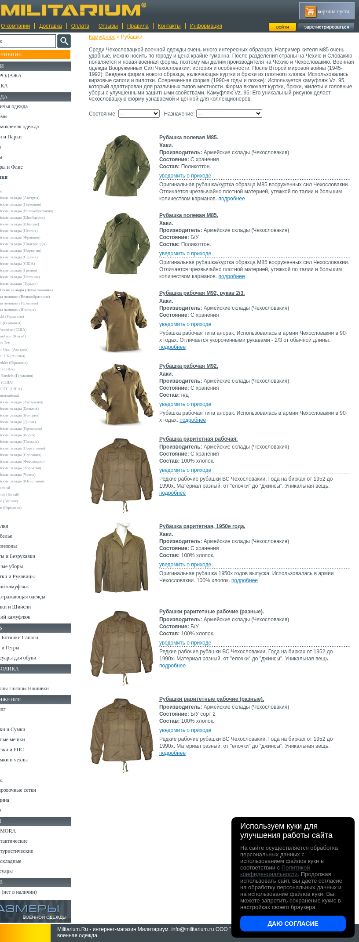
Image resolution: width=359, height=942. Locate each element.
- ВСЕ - (16, 184)
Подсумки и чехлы (27, 760)
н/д (12, 514)
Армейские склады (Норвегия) (36, 250)
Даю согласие (293, 923)
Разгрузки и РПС (25, 749)
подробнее (284, 205)
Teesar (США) (21, 382)
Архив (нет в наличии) (31, 892)
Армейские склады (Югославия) (37, 481)
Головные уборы (24, 566)
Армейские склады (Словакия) (36, 455)
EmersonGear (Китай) (28, 336)
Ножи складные (23, 861)
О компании (15, 26)
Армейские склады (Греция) (33, 270)
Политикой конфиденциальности (275, 870)
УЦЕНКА (17, 86)
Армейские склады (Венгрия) (34, 415)
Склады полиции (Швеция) (33, 310)
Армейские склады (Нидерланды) (38, 244)
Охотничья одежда (27, 106)
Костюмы (17, 116)
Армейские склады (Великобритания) (41, 211)
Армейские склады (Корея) (32, 435)
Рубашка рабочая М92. (196, 372)
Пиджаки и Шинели (28, 607)
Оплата (80, 26)
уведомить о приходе (193, 182)
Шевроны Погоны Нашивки (37, 688)
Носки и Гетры (23, 648)
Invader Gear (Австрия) (29, 349)
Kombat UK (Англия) (28, 356)
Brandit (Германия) (26, 323)
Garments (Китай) (25, 494)
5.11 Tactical (20, 487)
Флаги (13, 678)
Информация (206, 26)
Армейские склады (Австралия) (36, 402)
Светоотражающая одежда (36, 597)
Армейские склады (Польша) (34, 441)
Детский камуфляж (27, 586)
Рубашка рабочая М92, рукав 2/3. (210, 299)
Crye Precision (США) (28, 329)
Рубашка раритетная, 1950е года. (210, 532)
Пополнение (23, 54)
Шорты (14, 157)
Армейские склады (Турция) (34, 283)
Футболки (17, 526)
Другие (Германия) (26, 507)
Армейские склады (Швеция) (34, 224)
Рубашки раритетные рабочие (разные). (219, 618)
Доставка (50, 26)
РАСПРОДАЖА (24, 75)
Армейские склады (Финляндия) (37, 461)
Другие (16, 191)
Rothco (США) (22, 369)
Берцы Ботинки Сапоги (32, 637)
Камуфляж (110, 37)
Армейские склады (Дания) (33, 422)
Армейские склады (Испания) (35, 277)
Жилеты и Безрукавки (30, 556)
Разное (14, 810)
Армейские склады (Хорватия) (35, 468)
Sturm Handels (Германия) (31, 375)
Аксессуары (19, 871)
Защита (14, 780)
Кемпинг (16, 709)
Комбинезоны (21, 546)
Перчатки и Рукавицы (30, 576)
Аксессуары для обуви (31, 658)
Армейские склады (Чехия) (33, 474)
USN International (24, 395)
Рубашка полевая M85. (196, 144)
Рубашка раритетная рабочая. (206, 445)
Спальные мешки (25, 739)
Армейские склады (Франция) (35, 237)
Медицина (17, 800)
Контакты (169, 26)
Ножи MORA (21, 831)
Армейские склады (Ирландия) (36, 428)
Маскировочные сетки (31, 790)
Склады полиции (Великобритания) (40, 296)
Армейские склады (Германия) (36, 204)
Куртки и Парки (24, 137)
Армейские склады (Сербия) (34, 257)
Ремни (13, 719)
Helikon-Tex (20, 343)
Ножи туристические (29, 851)
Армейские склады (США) (32, 263)
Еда (10, 770)
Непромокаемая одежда (32, 126)
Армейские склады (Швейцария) (37, 217)
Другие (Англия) (24, 501)
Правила (138, 26)
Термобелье (19, 536)
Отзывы (108, 26)
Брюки (13, 147)
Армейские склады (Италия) (34, 230)
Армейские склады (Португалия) (37, 448)
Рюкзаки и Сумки (25, 729)
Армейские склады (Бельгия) (34, 408)
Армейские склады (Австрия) (35, 198)
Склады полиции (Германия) (34, 303)
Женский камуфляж (28, 617)
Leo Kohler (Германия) (29, 362)
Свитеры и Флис (24, 167)
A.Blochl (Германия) (27, 316)
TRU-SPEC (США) (26, 389)
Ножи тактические (27, 841)
